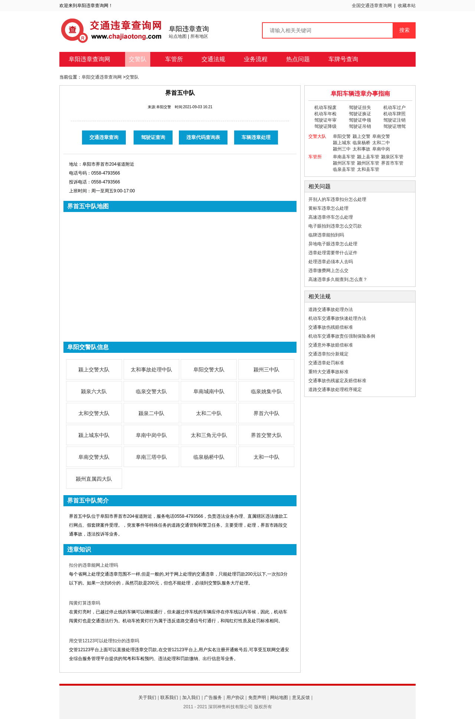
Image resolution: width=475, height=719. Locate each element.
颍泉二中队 (151, 413)
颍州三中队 (266, 369)
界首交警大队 (266, 435)
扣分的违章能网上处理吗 (93, 565)
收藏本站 (407, 5)
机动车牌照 (394, 113)
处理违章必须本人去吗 (330, 261)
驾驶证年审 (325, 120)
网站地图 (279, 697)
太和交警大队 (93, 413)
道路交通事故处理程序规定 (335, 389)
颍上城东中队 (93, 435)
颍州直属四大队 (94, 479)
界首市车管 (392, 163)
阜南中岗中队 (151, 435)
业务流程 (256, 59)
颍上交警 (361, 136)
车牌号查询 (343, 59)
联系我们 (169, 697)
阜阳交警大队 (209, 369)
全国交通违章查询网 (372, 5)
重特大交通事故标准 (328, 371)
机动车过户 (394, 107)
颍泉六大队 (94, 391)
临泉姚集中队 (266, 391)
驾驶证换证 (360, 113)
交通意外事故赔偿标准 (330, 345)
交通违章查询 (103, 137)
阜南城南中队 (209, 391)
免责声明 (257, 697)
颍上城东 (342, 142)
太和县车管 (368, 169)
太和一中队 (266, 457)
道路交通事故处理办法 (330, 309)
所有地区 (199, 36)
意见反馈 (301, 697)
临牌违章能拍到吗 (326, 235)
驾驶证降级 (325, 126)
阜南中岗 (381, 149)
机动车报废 (325, 107)
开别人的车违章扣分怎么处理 (337, 199)
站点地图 (178, 36)
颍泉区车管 (392, 156)
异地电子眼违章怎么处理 (332, 243)
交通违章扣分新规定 (328, 354)
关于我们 (147, 697)
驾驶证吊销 (360, 126)
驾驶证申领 (360, 120)
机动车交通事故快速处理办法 (337, 318)
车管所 (174, 59)
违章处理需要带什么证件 (332, 252)
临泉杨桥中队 (209, 457)
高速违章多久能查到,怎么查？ (337, 279)
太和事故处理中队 (151, 369)
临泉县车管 (344, 169)
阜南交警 (381, 136)
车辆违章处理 (256, 137)
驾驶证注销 (394, 120)
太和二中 (381, 142)
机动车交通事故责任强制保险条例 (341, 336)
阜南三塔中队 (151, 457)
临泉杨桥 (361, 142)
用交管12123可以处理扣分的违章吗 (104, 640)
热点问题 (298, 59)
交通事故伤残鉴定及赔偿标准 (337, 380)
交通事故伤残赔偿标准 (330, 327)
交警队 (138, 59)
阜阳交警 (342, 136)
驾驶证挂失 (360, 107)
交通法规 (213, 59)
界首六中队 (266, 413)
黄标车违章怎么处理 (328, 208)
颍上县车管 (368, 156)
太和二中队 (209, 413)
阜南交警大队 (93, 457)
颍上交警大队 (93, 369)
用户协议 (235, 697)
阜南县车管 (344, 156)
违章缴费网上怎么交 (328, 270)
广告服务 (213, 697)
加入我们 (191, 697)
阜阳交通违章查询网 (102, 77)
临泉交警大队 (151, 391)
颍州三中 (342, 149)
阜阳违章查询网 (89, 59)
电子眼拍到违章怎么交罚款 (335, 226)
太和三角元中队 (209, 435)
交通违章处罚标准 (326, 362)
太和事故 (361, 149)
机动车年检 (325, 113)
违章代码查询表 (203, 137)
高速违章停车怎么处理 (330, 217)
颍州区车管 (344, 163)
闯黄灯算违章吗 (84, 603)
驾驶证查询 (153, 137)
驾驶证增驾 (394, 126)
